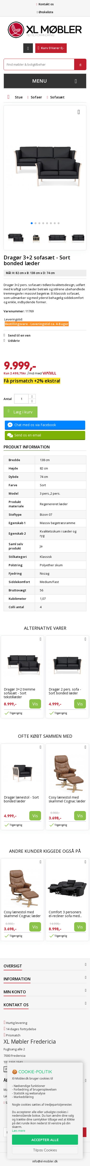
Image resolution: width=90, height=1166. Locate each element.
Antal (8, 399)
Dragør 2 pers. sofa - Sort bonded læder (65, 691)
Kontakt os (46, 4)
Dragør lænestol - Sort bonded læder (21, 799)
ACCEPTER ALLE (45, 1139)
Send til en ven (19, 335)
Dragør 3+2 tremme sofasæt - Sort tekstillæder (19, 693)
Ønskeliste (45, 12)
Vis (35, 704)
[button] (32, 223)
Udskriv (14, 340)
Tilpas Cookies (45, 1150)
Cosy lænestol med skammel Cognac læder (67, 799)
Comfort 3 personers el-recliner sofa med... (65, 914)
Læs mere (18, 1131)
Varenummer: (14, 311)
